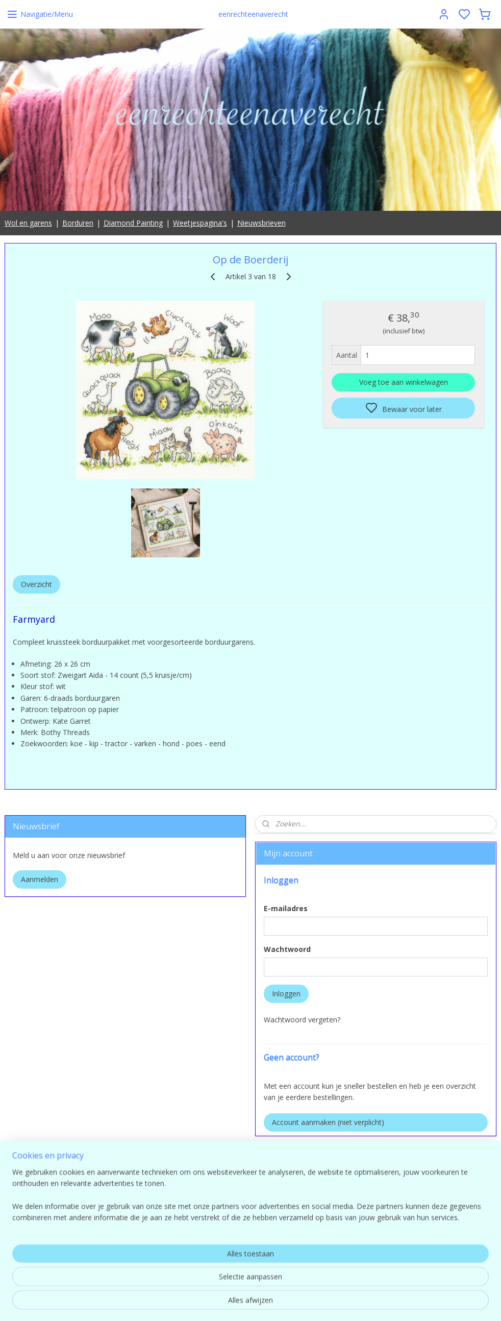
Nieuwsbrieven (261, 223)
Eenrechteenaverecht (290, 1182)
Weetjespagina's (200, 223)
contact (417, 1252)
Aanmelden (39, 879)
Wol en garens (28, 223)
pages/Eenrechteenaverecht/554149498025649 (334, 1152)
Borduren (77, 223)
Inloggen (286, 993)
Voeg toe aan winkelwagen (403, 382)
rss (317, 1302)
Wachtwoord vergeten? (302, 1019)
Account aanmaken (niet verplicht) (328, 1122)
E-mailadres (286, 908)
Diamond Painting (133, 223)
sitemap (296, 1302)
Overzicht (36, 584)
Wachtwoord (287, 949)
